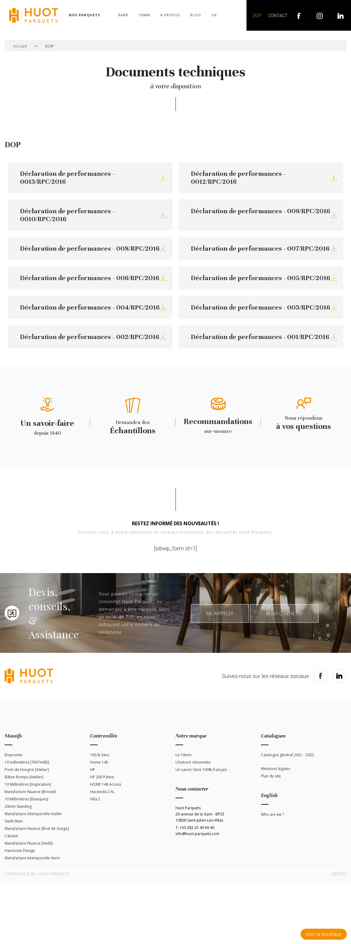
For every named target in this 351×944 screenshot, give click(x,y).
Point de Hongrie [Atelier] (27, 769)
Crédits (338, 874)
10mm (144, 15)
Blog (195, 15)
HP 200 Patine (102, 777)
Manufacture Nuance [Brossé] (30, 791)
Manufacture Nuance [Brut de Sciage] (37, 828)
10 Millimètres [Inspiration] (28, 784)
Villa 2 (95, 799)
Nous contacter (284, 613)
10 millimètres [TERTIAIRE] (27, 762)
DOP (257, 15)
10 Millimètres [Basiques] (26, 799)
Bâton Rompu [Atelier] (24, 777)
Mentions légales (275, 768)
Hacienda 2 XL (102, 791)
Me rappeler (220, 613)
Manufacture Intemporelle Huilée (33, 813)
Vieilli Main (14, 821)
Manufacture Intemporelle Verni (32, 858)
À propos (170, 15)
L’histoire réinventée (193, 762)
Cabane (11, 835)
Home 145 (99, 762)
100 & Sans (99, 754)
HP (92, 769)
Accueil (20, 46)
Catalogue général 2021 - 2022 (287, 754)
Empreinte (13, 754)
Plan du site (271, 776)
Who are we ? (272, 814)
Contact (277, 15)
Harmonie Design (20, 850)
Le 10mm (183, 754)
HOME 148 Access (105, 784)
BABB (123, 15)
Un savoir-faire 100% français (201, 769)
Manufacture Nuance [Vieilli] (29, 843)
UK (214, 15)
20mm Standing (18, 806)
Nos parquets (84, 15)
